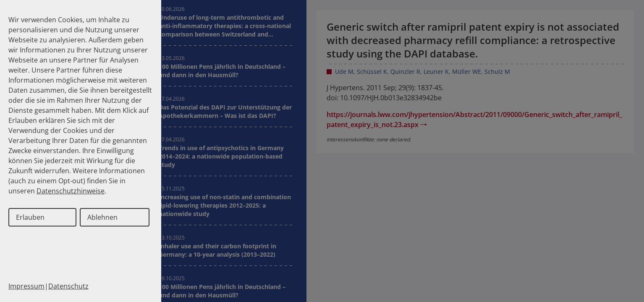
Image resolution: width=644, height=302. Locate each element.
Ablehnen (102, 217)
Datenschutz (68, 286)
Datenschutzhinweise (71, 190)
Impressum (26, 286)
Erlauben (30, 217)
